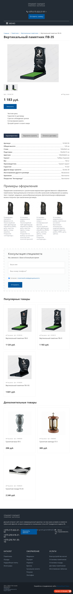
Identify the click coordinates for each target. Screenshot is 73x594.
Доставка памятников (57, 566)
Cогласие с (25, 278)
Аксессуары (8, 566)
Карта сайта (7, 590)
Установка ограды (56, 562)
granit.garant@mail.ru (47, 530)
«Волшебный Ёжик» (63, 586)
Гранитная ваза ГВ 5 (13, 442)
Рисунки (30, 572)
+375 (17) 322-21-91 (36, 11)
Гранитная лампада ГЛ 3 (48, 442)
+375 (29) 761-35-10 (12, 540)
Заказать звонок (26, 532)
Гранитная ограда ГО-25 (14, 489)
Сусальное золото (33, 569)
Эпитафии (30, 575)
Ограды (6, 559)
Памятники (8, 556)
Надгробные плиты (11, 562)
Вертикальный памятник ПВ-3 (17, 338)
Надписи (30, 562)
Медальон (30, 556)
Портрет (30, 559)
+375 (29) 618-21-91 (12, 536)
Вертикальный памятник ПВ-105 (17, 385)
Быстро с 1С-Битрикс (61, 591)
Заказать (10, 106)
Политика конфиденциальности (10, 588)
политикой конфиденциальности (29, 278)
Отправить (15, 285)
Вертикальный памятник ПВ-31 (50, 338)
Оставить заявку (36, 16)
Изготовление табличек (58, 569)
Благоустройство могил (58, 556)
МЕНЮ (12, 23)
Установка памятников (57, 559)
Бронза (29, 566)
